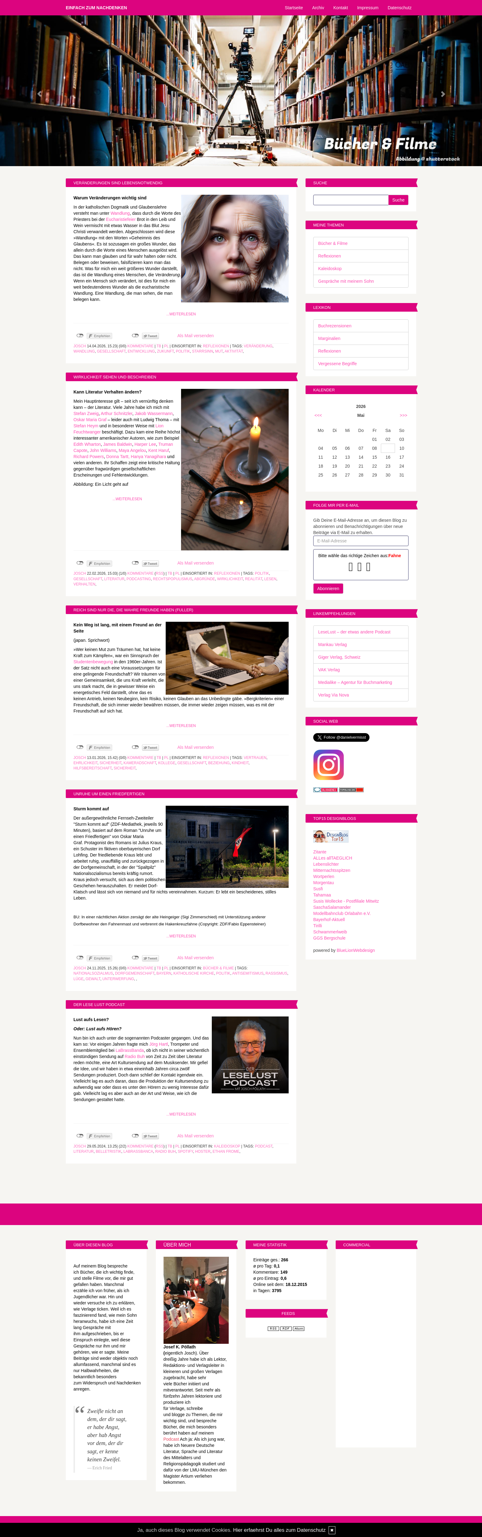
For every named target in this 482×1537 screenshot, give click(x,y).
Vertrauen (255, 758)
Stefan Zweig (86, 413)
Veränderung (258, 346)
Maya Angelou (132, 450)
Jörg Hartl (158, 1044)
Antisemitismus (247, 973)
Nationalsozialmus (93, 973)
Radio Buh (135, 1056)
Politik (183, 351)
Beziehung (219, 763)
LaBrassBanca (138, 1151)
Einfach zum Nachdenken (96, 7)
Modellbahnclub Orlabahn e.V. (342, 913)
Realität (253, 579)
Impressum (367, 7)
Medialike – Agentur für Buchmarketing (355, 682)
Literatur (114, 579)
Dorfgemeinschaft (134, 973)
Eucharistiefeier (121, 219)
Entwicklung (141, 351)
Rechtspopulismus (172, 579)
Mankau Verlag (332, 644)
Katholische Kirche (193, 973)
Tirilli (317, 925)
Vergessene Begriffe (337, 363)
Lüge (78, 979)
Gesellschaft (111, 351)
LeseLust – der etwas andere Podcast (354, 631)
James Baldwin (117, 444)
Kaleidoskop (227, 1146)
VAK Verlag (329, 669)
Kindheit (240, 763)
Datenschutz (400, 7)
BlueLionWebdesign (356, 950)
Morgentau (323, 882)
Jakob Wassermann (153, 413)
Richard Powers (88, 456)
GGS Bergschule (329, 938)
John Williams (103, 450)
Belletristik (108, 1151)
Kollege (166, 763)
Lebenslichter (326, 864)
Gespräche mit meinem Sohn (346, 281)
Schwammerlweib (330, 931)
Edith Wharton (87, 444)
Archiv (318, 7)
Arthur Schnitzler (116, 413)
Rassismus (276, 973)
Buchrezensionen (334, 325)
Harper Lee (145, 444)
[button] (36, 90)
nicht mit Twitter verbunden (135, 335)
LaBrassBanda (130, 1050)
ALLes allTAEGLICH (332, 858)
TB (158, 346)
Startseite (294, 7)
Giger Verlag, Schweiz (339, 657)
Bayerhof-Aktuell (329, 919)
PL (166, 346)
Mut (219, 351)
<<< (318, 415)
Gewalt (92, 979)
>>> (403, 415)
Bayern (163, 973)
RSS (160, 573)
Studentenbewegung (93, 661)
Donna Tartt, (118, 456)
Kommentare (140, 346)
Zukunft (165, 351)
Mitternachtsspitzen (331, 870)
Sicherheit (110, 763)
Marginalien (329, 338)
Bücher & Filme (218, 968)
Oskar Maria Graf (90, 419)
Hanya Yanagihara (148, 456)
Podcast (263, 1146)
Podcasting (139, 579)
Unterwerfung (118, 979)
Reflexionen (216, 346)
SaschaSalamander (332, 907)
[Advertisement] (376, 1349)
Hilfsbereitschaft (92, 768)
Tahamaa (322, 894)
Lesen (270, 579)
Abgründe (204, 579)
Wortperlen (323, 876)
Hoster (203, 1151)
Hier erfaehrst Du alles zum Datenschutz (279, 1530)
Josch (79, 346)
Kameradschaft (140, 763)
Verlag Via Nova (333, 695)
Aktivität (233, 351)
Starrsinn (202, 351)
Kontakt (340, 7)
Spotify (185, 1151)
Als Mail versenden (195, 335)
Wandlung (120, 213)
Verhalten (84, 584)
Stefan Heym (85, 425)
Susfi (318, 888)
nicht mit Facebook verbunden (80, 335)
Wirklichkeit (230, 579)
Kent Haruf (158, 450)
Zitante (319, 851)
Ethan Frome (225, 1151)
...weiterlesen (181, 314)
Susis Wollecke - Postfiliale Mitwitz (346, 901)
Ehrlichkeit (85, 763)
